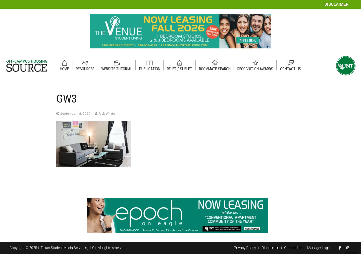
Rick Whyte (107, 113)
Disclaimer (336, 4)
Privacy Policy (245, 248)
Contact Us (293, 248)
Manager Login (319, 248)
